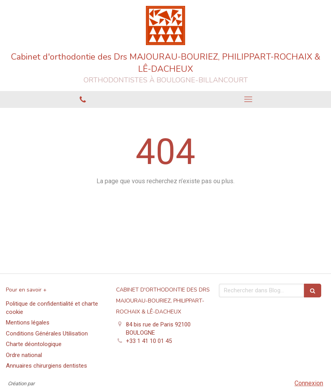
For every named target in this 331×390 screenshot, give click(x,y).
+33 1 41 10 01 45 (149, 340)
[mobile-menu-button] (248, 99)
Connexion (309, 383)
